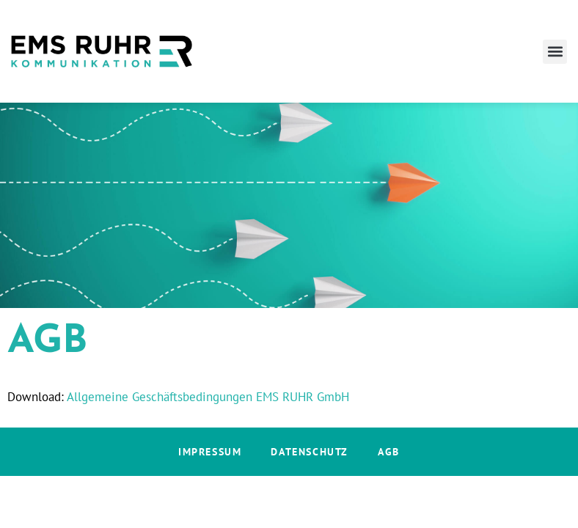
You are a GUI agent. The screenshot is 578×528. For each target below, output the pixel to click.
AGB (389, 451)
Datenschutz (309, 451)
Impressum (209, 451)
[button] (555, 52)
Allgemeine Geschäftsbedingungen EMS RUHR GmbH (208, 397)
